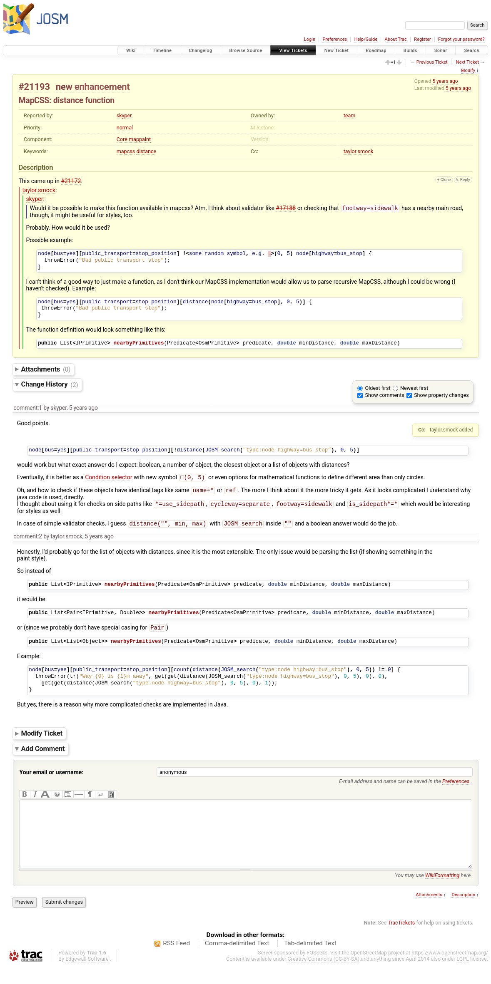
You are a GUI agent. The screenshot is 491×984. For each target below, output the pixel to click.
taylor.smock (359, 151)
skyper (124, 115)
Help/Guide (365, 39)
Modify (468, 70)
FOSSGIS (317, 970)
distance (146, 151)
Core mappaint (134, 139)
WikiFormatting (442, 893)
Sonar (440, 50)
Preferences (334, 39)
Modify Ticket (41, 738)
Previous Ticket (432, 62)
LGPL (462, 976)
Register (422, 39)
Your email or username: (52, 777)
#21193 (34, 86)
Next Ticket (467, 62)
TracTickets (401, 940)
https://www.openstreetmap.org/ (449, 970)
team (350, 115)
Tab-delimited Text (310, 960)
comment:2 (27, 540)
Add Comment (43, 753)
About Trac (396, 39)
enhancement (102, 86)
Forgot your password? (461, 39)
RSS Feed (176, 960)
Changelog (200, 50)
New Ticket (336, 50)
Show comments (384, 396)
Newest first (414, 389)
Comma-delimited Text (237, 960)
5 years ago (445, 81)
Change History (49, 385)
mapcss (126, 151)
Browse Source (245, 50)
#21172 (71, 181)
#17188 (286, 209)
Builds (410, 50)
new (64, 86)
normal (125, 127)
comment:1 (27, 408)
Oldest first (378, 389)
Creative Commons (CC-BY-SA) (324, 976)
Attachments (46, 370)
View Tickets (293, 50)
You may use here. (433, 893)
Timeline (162, 50)
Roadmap (376, 50)
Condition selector (108, 479)
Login (309, 39)
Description (463, 912)
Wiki (131, 50)
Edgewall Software (87, 976)
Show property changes (441, 396)
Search (471, 50)
